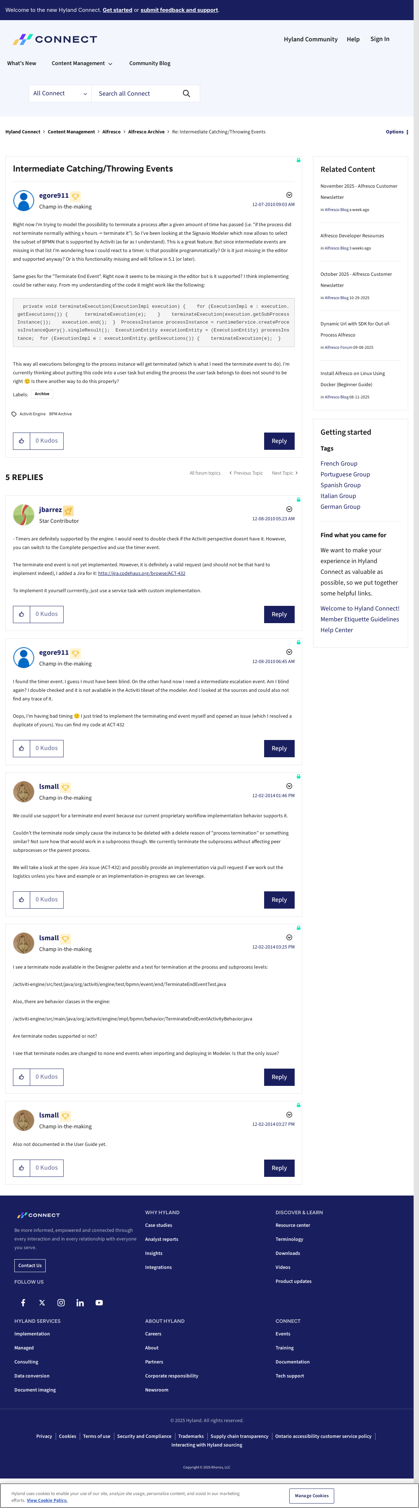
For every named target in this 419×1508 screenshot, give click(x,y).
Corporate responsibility (171, 1376)
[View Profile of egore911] (54, 196)
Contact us (30, 1265)
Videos (283, 1267)
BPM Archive (60, 414)
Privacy (44, 1436)
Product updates (294, 1281)
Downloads (288, 1253)
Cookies (67, 1436)
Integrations (158, 1267)
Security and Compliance (144, 1436)
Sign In (380, 39)
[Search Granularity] (60, 93)
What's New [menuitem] (21, 63)
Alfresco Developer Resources (352, 235)
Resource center (293, 1225)
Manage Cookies (312, 1497)
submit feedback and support (179, 9)
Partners (154, 1362)
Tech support (290, 1376)
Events (283, 1334)
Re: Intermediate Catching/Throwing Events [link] (219, 132)
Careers (153, 1334)
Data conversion (32, 1376)
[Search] (145, 93)
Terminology (289, 1239)
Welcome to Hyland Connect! (360, 608)
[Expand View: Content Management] (110, 63)
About (151, 1348)
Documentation (293, 1362)
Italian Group (338, 496)
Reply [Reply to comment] (279, 614)
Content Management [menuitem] (78, 63)
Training (285, 1348)
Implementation (32, 1334)
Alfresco (111, 132)
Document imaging (35, 1390)
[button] (21, 441)
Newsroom (157, 1390)
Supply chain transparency (239, 1436)
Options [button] (395, 132)
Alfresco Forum (339, 347)
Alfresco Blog (337, 210)
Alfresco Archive (146, 132)
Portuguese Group (345, 474)
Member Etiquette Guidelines (360, 619)
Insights (153, 1253)
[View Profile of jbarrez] (50, 510)
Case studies (158, 1225)
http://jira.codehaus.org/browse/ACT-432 (141, 573)
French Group (339, 463)
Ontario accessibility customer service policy (323, 1436)
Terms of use (96, 1436)
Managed (24, 1348)
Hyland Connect (22, 132)
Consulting (26, 1362)
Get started (117, 9)
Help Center (337, 630)
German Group (340, 506)
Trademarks (191, 1436)
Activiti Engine (33, 414)
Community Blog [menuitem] (149, 63)
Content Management (71, 132)
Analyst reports (161, 1239)
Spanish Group (341, 485)
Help (353, 39)
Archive (42, 394)
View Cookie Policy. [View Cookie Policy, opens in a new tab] (47, 1502)
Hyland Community (311, 39)
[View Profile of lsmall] (49, 787)
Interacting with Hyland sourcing (206, 1445)
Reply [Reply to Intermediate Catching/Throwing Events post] (279, 441)
